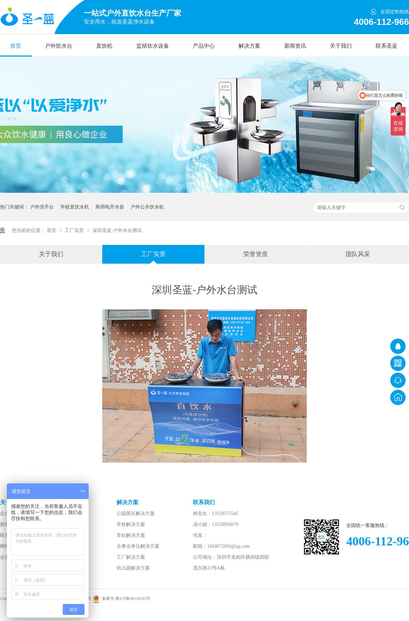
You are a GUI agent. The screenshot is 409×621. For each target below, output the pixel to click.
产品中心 (204, 46)
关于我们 (341, 46)
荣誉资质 (255, 254)
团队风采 (358, 254)
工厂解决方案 (131, 557)
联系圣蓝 (386, 46)
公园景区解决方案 (136, 513)
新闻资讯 (295, 46)
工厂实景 (75, 230)
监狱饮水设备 (152, 46)
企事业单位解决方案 (138, 546)
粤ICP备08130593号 (132, 598)
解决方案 (249, 46)
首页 (15, 46)
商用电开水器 (109, 206)
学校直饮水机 (74, 206)
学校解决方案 (131, 524)
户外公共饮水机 (147, 206)
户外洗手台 (42, 206)
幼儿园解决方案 (133, 568)
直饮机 (104, 46)
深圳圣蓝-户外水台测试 (117, 230)
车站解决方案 (131, 535)
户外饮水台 (58, 46)
